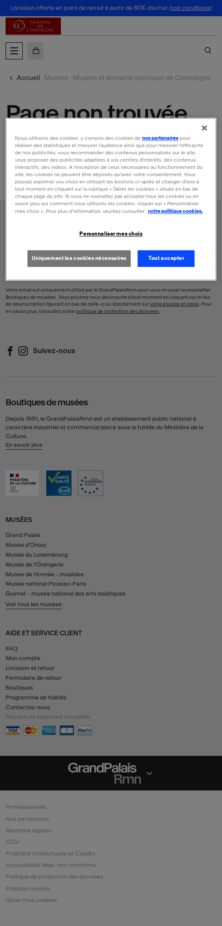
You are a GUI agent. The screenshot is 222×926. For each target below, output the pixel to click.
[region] (111, 199)
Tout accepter (166, 258)
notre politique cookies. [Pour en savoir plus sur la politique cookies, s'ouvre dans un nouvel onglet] (175, 211)
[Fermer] (204, 127)
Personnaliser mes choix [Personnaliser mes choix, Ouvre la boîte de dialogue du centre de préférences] (110, 233)
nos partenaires (160, 138)
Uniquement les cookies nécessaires (79, 258)
